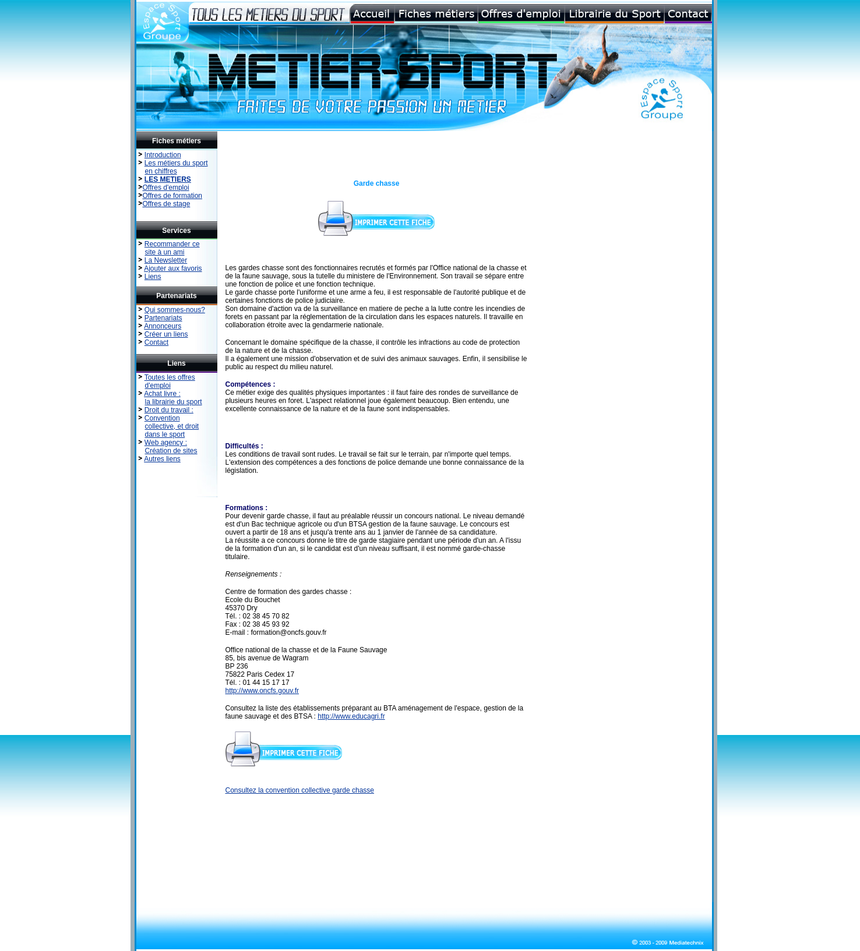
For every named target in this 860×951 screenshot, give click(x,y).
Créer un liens (166, 334)
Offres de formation (173, 196)
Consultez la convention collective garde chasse (299, 790)
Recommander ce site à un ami (168, 248)
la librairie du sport (173, 402)
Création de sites (171, 451)
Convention (162, 418)
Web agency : (165, 443)
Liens (152, 277)
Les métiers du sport (176, 163)
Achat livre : (162, 394)
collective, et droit (172, 426)
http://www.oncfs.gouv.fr (262, 691)
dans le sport (165, 434)
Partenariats (163, 318)
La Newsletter (165, 260)
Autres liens (162, 459)
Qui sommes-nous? (174, 310)
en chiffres (161, 171)
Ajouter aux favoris (173, 268)
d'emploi (158, 385)
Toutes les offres (169, 377)
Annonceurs (162, 326)
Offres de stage (167, 204)
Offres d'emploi (166, 187)
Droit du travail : (168, 410)
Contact (156, 342)
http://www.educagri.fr (351, 716)
